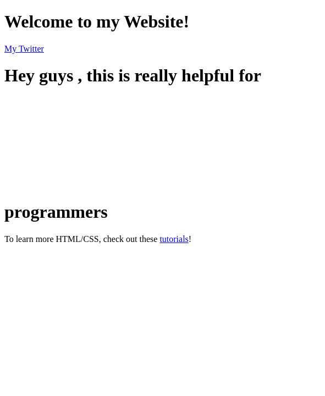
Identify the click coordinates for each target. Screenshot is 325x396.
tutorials (173, 239)
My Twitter (24, 48)
